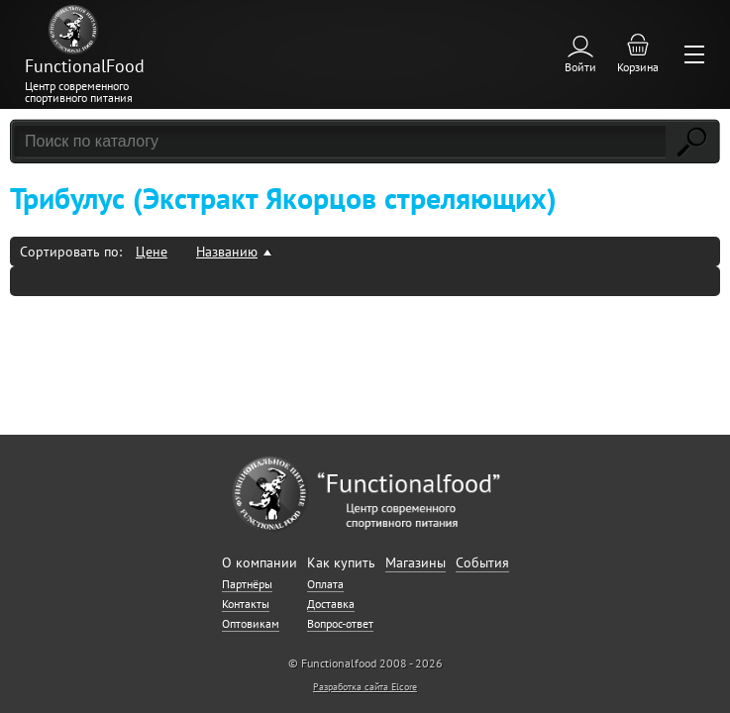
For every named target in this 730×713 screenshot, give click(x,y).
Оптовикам (250, 623)
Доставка (331, 603)
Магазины (415, 562)
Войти (580, 66)
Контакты (245, 603)
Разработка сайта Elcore (365, 686)
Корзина (638, 66)
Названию (227, 251)
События (482, 562)
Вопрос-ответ (340, 623)
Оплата (325, 583)
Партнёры (247, 583)
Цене (151, 251)
